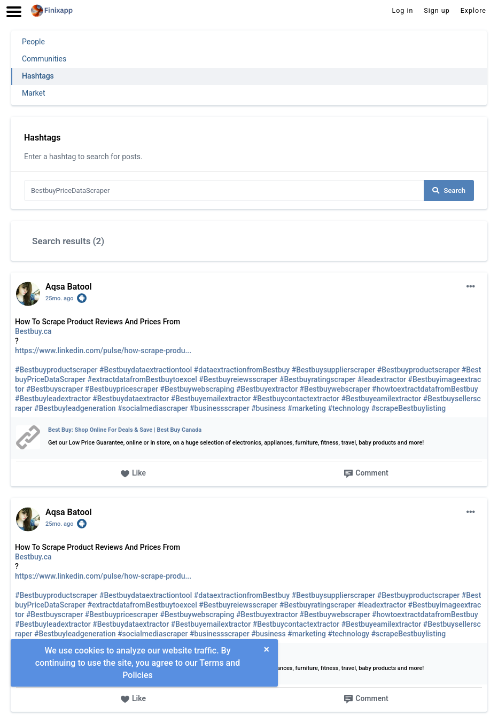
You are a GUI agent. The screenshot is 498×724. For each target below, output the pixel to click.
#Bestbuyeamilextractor (381, 398)
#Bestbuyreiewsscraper (238, 379)
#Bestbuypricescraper (121, 389)
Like (133, 474)
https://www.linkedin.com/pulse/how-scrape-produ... (103, 350)
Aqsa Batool (68, 287)
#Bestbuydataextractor (130, 398)
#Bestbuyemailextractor (211, 398)
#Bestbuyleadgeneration (75, 408)
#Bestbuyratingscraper (317, 379)
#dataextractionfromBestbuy (242, 369)
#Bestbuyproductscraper (56, 369)
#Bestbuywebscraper (335, 389)
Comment (366, 474)
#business (268, 408)
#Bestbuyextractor (267, 389)
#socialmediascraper (153, 408)
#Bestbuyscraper (54, 389)
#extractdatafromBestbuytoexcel (142, 379)
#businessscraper (220, 408)
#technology (348, 408)
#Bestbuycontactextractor (296, 398)
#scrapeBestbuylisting (408, 408)
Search (448, 190)
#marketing (306, 408)
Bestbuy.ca (33, 331)
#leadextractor (381, 379)
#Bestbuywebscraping (197, 389)
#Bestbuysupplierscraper (334, 369)
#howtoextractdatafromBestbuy (425, 389)
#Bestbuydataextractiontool (145, 369)
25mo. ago (59, 298)
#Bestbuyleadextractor (53, 398)
